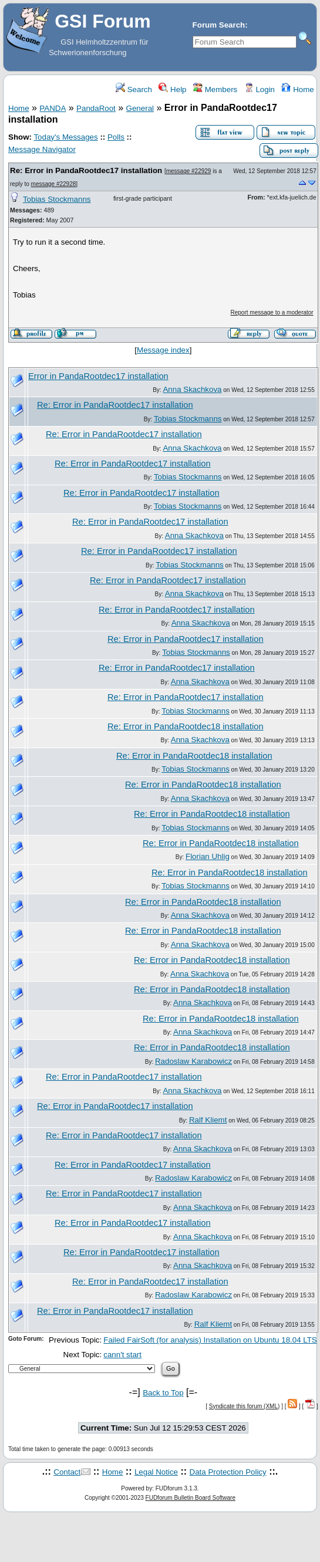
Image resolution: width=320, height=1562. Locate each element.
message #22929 (188, 171)
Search (134, 89)
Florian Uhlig (208, 856)
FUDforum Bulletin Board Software (190, 1498)
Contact (66, 1472)
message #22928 (53, 184)
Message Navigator (42, 149)
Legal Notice (156, 1472)
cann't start (122, 1354)
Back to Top (163, 1392)
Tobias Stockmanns (57, 199)
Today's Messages (65, 137)
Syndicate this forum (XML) (244, 1406)
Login (259, 89)
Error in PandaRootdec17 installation (98, 376)
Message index (163, 350)
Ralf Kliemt (208, 1119)
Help (172, 89)
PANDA (52, 108)
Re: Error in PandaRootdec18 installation (185, 726)
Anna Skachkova (192, 389)
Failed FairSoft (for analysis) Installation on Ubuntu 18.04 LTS (210, 1340)
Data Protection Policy (228, 1472)
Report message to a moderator (272, 312)
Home (297, 89)
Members (215, 89)
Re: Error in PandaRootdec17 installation (86, 170)
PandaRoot (96, 108)
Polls (115, 137)
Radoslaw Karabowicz (193, 1061)
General (140, 108)
